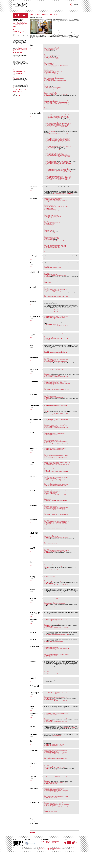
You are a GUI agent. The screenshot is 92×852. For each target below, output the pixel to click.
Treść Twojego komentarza (34, 823)
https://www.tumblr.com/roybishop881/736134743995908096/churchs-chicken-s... (56, 790)
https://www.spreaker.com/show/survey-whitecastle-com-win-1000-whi (54, 240)
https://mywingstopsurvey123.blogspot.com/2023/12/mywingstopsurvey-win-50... (56, 806)
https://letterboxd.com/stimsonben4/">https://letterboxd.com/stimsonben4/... (58, 160)
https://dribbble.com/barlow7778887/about (50, 62)
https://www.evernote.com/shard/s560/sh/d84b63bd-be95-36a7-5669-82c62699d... (56, 97)
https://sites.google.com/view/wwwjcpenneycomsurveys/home (53, 420)
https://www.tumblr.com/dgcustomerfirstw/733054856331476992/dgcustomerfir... (56, 621)
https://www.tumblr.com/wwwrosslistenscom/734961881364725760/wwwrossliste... (56, 648)
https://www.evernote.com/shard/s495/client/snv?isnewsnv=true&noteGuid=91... (56, 427)
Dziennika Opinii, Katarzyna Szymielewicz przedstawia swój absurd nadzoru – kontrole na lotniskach (20, 77)
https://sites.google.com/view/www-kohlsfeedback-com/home (53, 382)
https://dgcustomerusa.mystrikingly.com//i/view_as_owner (52, 440)
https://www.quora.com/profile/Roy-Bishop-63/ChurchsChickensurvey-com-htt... (56, 796)
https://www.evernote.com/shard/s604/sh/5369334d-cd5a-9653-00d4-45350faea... (56, 570)
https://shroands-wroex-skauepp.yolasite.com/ (51, 93)
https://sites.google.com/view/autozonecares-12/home (52, 777)
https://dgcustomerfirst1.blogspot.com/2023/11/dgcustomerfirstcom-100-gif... (55, 624)
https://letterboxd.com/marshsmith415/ (49, 230)
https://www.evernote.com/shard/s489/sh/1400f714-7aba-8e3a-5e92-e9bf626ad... (56, 782)
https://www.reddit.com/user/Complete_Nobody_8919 (52, 47)
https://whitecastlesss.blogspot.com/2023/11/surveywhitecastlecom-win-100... (55, 202)
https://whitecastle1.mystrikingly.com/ (49, 205)
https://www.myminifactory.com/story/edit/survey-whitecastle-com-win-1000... (56, 241)
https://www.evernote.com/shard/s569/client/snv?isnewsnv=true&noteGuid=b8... (56, 441)
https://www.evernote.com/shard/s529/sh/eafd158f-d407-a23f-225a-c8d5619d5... (56, 325)
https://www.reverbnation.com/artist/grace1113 (51, 72)
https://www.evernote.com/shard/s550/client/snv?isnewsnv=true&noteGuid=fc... (56, 376)
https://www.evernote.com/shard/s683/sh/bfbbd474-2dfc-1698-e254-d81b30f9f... (56, 455)
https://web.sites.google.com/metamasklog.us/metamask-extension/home (55, 677)
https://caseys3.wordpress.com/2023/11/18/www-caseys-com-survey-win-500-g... (56, 713)
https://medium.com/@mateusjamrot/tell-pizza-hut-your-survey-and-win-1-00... (56, 495)
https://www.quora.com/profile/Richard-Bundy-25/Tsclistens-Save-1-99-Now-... (56, 281)
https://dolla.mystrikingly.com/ (48, 626)
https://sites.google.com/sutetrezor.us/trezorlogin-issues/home (53, 673)
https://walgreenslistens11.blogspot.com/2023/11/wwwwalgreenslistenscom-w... (56, 566)
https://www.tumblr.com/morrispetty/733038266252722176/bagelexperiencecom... (56, 600)
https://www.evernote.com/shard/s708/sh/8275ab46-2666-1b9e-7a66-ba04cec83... (58, 123)
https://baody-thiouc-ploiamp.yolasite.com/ (50, 580)
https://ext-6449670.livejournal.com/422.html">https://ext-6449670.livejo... (58, 179)
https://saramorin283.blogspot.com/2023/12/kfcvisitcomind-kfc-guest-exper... (55, 753)
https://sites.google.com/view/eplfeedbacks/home (51, 395)
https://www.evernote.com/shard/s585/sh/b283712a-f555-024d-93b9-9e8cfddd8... (56, 584)
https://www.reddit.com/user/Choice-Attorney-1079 (51, 210)
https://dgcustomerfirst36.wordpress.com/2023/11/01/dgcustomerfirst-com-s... (55, 432)
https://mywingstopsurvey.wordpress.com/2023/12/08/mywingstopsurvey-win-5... (56, 802)
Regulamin (22, 9)
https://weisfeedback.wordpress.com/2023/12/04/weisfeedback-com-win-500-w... (56, 692)
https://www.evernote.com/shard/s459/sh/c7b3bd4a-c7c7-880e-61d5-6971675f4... (56, 206)
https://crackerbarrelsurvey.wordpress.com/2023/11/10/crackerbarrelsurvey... (58, 124)
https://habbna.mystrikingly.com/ (49, 105)
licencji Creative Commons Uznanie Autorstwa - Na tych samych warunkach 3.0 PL (50, 848)
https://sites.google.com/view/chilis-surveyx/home (51, 577)
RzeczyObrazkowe (43, 849)
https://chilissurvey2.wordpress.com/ (49, 576)
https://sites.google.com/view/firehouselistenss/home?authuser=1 (53, 370)
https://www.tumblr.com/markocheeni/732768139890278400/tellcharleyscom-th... (56, 521)
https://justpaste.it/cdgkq (47, 499)
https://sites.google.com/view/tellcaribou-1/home (51, 288)
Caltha (48, 849)
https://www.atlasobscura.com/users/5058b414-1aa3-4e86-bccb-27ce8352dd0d (56, 65)
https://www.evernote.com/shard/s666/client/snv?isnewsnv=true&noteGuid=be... (56, 484)
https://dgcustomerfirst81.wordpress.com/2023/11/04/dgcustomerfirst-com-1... (55, 619)
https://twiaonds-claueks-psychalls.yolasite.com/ (51, 696)
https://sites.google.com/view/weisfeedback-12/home (52, 693)
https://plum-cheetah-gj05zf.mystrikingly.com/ (51, 483)
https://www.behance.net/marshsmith (49, 223)
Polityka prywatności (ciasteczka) (55, 842)
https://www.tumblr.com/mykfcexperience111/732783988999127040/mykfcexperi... (56, 102)
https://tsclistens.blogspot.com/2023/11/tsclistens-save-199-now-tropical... (55, 275)
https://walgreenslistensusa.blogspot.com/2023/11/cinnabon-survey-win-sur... (55, 551)
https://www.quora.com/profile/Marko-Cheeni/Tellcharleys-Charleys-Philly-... (55, 528)
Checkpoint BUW (17, 53)
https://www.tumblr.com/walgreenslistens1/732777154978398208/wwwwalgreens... (56, 564)
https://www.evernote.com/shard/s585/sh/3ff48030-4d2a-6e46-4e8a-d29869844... (56, 810)
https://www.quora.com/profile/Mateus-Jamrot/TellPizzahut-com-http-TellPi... (55, 500)
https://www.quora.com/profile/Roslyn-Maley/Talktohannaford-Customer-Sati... (56, 514)
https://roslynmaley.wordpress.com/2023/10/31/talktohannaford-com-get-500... (56, 505)
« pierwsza (30, 815)
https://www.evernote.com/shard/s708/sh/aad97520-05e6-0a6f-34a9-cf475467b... (58, 134)
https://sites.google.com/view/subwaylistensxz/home (52, 765)
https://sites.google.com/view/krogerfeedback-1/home (52, 406)
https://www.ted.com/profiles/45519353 (50, 229)
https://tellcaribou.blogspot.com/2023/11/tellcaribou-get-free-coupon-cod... (55, 291)
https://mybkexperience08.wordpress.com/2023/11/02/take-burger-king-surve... (56, 448)
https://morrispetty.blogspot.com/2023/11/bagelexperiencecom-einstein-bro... (55, 603)
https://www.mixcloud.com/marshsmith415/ (50, 233)
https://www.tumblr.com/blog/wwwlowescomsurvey (51, 318)
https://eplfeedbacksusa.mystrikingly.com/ (50, 399)
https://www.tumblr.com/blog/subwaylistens (50, 766)
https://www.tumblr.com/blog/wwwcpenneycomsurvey (52, 421)
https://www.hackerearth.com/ (48, 74)
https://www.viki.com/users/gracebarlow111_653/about (52, 58)
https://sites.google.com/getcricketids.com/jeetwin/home (52, 267)
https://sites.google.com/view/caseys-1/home (50, 714)
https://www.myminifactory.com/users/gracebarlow (51, 77)
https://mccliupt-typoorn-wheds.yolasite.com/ (50, 602)
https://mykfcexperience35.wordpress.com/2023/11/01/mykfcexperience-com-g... (56, 100)
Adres (31, 48)
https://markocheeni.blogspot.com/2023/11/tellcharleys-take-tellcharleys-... (55, 522)
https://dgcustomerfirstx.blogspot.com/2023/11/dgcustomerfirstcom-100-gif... (55, 436)
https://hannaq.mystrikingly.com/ (49, 510)
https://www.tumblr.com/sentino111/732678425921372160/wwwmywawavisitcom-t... (57, 464)
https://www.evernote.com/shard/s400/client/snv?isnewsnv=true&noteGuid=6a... (56, 400)
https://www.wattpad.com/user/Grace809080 (50, 49)
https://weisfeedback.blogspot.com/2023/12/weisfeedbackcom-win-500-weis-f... (56, 697)
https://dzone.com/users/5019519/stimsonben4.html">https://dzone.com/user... (58, 178)
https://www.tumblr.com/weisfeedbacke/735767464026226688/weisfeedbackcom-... (56, 694)
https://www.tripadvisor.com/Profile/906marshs (51, 211)
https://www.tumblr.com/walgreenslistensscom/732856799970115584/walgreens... (56, 550)
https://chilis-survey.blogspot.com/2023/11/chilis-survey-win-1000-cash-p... (55, 581)
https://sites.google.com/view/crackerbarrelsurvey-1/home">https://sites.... (57, 125)
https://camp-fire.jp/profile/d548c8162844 (50, 244)
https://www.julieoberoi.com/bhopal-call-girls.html (71, 727)
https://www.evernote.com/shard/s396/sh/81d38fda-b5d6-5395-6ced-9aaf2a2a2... (56, 721)
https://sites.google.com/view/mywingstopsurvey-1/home (52, 803)
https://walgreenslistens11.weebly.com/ (50, 571)
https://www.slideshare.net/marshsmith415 (50, 217)
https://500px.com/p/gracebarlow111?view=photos (51, 73)
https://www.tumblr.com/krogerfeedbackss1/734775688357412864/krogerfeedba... (56, 407)
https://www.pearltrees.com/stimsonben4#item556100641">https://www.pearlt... (58, 176)
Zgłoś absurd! (20, 15)
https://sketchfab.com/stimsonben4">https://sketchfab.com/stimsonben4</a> (58, 162)
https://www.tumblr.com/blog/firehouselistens (51, 371)
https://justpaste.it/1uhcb (47, 295)
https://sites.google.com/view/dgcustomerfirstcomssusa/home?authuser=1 (55, 433)
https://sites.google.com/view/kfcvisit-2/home (51, 751)
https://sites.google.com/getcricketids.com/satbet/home (52, 311)
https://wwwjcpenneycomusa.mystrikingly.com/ (51, 426)
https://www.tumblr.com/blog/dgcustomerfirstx (51, 434)
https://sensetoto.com (55, 687)
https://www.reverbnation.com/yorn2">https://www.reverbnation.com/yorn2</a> (58, 164)
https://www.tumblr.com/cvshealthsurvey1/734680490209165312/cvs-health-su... (56, 336)
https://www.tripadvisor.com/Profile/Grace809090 (51, 48)
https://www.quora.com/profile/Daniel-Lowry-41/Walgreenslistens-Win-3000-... (56, 557)
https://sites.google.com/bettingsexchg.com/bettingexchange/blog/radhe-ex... (55, 352)
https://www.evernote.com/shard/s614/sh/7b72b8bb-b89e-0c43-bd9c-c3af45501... (56, 413)
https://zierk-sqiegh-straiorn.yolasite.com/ (50, 493)
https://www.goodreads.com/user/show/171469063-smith (52, 216)
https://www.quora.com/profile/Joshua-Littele (50, 543)
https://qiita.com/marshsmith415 (48, 225)
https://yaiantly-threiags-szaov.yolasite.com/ (50, 274)
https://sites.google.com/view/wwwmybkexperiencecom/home (53, 449)
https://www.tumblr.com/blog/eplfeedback (50, 396)
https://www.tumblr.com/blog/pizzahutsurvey (50, 492)
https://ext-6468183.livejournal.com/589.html (50, 811)
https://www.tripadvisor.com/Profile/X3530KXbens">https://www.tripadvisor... (58, 140)
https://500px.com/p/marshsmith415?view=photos (51, 238)
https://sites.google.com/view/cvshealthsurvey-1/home (52, 334)
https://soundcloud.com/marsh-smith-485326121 (51, 215)
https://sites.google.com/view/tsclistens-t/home (51, 273)
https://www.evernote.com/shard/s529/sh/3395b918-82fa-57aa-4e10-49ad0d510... (56, 654)
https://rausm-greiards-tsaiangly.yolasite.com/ (50, 478)
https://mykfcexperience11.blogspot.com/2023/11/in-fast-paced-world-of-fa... (55, 103)
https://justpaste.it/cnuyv (47, 542)
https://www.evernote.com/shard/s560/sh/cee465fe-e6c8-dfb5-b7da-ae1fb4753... (56, 107)
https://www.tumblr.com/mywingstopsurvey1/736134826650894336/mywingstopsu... (57, 804)
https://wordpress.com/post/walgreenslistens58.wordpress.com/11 (54, 561)
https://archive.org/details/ (48, 56)
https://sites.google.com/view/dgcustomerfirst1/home (52, 620)
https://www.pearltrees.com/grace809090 (50, 81)
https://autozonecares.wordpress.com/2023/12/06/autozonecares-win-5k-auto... (56, 776)
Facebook (76, 842)
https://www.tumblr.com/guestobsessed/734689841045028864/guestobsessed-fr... (56, 359)
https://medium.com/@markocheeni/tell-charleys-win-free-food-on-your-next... (56, 523)
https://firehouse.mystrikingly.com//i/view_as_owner (52, 375)
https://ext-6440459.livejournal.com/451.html (50, 85)
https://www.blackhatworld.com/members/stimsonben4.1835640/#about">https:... (58, 177)
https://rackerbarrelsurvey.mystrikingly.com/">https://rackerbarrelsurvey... (57, 122)
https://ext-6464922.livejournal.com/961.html (50, 701)
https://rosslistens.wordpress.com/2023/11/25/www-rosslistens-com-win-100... (56, 646)
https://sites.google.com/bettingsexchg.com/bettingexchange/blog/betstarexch (55, 351)
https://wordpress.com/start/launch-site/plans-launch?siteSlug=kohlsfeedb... (55, 381)
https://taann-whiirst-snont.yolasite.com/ (50, 384)
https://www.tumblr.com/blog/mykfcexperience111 (51, 92)
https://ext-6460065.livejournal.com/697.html (50, 655)
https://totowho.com (47, 614)
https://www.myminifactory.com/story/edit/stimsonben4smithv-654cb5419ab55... (58, 171)
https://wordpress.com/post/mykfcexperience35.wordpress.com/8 (53, 89)
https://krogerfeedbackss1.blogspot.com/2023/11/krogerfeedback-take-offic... (55, 410)
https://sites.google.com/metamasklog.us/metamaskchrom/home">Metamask (57, 634)
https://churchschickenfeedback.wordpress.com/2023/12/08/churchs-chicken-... (56, 788)
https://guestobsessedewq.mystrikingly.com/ (50, 363)
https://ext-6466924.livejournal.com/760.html (50, 783)
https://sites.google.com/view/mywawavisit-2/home (51, 463)
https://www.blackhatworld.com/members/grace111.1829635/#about (54, 82)
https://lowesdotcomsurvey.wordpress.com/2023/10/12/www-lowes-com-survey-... (56, 316)
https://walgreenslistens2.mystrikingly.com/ (50, 553)
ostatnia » (49, 815)
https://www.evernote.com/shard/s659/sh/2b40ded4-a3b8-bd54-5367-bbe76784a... (56, 700)
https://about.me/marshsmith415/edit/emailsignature (51, 237)
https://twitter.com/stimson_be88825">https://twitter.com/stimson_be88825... (58, 137)
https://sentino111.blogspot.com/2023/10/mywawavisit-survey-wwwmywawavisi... (56, 465)
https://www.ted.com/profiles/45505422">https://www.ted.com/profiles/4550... (58, 157)
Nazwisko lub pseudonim (34, 821)
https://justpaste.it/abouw (47, 795)
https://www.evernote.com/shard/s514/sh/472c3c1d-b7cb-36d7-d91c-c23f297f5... (56, 469)
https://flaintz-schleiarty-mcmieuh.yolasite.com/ (51, 422)
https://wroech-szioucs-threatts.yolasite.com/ (50, 319)
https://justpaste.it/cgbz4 (47, 757)
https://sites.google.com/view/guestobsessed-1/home (52, 358)
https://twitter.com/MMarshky (48, 208)
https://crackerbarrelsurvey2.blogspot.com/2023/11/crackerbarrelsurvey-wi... (58, 117)
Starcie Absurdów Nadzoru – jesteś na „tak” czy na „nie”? (20, 24)
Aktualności (27, 9)
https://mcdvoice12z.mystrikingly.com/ (50, 539)
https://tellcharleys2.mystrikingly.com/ (49, 524)
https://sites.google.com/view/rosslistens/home (51, 647)
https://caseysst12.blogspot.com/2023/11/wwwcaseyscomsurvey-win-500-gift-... (56, 718)
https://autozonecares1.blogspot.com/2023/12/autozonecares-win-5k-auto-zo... (55, 780)
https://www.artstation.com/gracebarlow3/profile (51, 88)
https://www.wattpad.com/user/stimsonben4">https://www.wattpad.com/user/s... (58, 141)
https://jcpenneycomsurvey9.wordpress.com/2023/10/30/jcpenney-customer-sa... (56, 419)
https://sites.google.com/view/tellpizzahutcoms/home (52, 491)
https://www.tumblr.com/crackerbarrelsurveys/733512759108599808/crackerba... (58, 115)
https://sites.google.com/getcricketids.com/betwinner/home (53, 309)
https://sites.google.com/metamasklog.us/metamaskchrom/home (53, 641)
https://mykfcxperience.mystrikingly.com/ (50, 96)
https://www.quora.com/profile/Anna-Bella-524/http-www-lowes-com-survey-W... (56, 327)
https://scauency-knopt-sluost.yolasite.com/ (50, 716)
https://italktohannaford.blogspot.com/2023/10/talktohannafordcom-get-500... (55, 508)
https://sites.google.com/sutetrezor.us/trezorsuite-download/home (53, 745)
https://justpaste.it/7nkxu (47, 656)
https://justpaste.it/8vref (47, 470)
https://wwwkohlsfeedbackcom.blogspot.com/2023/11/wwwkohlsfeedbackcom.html (56, 385)
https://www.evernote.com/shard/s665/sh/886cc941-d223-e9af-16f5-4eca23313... (56, 607)
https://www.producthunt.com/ (51, 161)
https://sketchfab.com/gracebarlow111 (49, 70)
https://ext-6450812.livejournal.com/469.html (50, 248)
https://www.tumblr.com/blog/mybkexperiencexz (51, 450)
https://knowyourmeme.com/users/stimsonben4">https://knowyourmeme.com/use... (59, 149)
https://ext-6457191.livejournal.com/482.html (50, 326)
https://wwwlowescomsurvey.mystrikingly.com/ (51, 324)
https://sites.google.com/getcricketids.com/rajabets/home (52, 266)
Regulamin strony (48, 842)
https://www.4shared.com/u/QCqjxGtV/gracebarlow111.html (53, 71)
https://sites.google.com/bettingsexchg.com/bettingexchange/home (54, 348)
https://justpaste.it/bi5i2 (47, 282)
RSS (65, 842)
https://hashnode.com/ (47, 86)
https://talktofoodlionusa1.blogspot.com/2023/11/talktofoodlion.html (54, 479)
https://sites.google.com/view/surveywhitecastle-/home (52, 199)
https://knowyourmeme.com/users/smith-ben (50, 221)
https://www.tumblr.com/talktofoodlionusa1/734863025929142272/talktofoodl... (56, 477)
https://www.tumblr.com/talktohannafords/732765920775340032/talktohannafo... (56, 507)
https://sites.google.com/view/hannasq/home (50, 506)
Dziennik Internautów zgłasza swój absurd (18, 32)
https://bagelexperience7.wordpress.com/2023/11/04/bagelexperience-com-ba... (56, 598)
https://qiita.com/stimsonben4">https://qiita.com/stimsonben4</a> (56, 154)
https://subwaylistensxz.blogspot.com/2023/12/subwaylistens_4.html (54, 767)
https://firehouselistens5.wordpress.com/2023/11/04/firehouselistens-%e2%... (55, 369)
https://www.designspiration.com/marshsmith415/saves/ (52, 251)
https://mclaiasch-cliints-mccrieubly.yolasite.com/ (51, 290)
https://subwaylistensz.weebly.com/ (49, 770)
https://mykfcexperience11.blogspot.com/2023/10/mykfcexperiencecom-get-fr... (56, 94)
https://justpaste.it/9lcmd (47, 340)
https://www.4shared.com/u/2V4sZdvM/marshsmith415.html (53, 234)
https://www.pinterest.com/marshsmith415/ (50, 209)
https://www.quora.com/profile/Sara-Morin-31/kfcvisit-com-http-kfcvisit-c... (55, 758)
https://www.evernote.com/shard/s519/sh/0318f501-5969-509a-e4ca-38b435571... (56, 554)
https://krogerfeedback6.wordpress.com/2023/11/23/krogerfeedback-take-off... (55, 405)
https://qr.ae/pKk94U (47, 339)
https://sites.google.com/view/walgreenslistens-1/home (52, 549)
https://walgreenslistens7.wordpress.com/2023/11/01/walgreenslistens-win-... (55, 547)
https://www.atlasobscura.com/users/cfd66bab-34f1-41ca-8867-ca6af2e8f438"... (58, 156)
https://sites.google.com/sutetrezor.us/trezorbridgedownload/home (54, 671)
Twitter (73, 842)
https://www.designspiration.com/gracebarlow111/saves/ (52, 87)
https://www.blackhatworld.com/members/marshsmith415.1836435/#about (55, 246)
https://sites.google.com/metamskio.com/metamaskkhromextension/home (55, 708)
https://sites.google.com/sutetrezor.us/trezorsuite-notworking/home (54, 744)
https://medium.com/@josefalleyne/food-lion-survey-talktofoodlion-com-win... (56, 480)
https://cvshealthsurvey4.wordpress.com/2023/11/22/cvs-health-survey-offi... (55, 333)
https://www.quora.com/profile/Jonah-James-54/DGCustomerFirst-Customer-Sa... (56, 443)
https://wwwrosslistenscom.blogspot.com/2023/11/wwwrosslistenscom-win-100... (56, 650)
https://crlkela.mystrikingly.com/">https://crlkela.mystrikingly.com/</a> (57, 133)
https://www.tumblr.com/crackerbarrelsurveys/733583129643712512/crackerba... (58, 126)
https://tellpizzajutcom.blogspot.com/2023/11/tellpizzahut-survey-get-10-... (55, 494)
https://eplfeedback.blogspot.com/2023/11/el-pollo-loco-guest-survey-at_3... (55, 397)
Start (14, 9)
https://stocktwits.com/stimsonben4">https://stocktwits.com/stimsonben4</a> (58, 155)
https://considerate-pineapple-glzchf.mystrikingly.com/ (52, 769)
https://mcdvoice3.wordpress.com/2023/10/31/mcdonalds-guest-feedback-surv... (56, 532)
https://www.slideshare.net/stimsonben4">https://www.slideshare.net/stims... (58, 145)
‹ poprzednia (32, 815)
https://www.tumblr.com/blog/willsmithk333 (50, 535)
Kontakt (42, 841)
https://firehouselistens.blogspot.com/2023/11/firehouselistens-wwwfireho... (55, 373)
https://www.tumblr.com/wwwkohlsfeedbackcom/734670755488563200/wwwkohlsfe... (57, 383)
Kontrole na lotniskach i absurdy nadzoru (19, 72)
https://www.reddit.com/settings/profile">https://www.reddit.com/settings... (58, 139)
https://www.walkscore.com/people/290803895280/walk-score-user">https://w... (58, 172)
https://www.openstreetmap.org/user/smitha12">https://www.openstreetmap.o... (58, 165)
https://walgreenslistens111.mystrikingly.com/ (51, 569)
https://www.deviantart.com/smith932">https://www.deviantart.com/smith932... (58, 146)
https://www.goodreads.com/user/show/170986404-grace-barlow (53, 52)
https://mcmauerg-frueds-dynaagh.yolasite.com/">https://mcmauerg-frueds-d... (58, 116)
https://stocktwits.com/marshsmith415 (49, 226)
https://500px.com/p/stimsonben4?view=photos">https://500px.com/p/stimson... (58, 168)
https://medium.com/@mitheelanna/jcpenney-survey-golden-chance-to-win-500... (56, 425)
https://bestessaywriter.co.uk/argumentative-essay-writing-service (63, 193)
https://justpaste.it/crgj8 (47, 442)
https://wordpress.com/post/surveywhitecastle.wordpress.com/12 (53, 198)
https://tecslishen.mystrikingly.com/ (49, 277)
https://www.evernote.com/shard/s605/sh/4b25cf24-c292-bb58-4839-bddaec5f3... (56, 525)
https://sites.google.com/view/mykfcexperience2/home (52, 101)
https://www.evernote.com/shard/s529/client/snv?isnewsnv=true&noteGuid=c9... (56, 388)
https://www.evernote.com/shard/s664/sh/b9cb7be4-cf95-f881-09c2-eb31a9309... (56, 627)
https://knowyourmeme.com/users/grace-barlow (51, 57)
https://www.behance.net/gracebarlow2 (49, 59)
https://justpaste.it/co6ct (47, 513)
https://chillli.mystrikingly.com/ (48, 583)
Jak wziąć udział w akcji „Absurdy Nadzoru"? (19, 90)
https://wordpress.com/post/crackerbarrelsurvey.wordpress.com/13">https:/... (58, 112)
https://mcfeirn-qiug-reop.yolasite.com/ (50, 649)
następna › (47, 815)
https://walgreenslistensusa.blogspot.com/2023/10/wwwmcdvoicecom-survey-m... (56, 537)
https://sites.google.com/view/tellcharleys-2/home (51, 520)
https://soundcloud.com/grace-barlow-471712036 (51, 51)
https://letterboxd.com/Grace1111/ (49, 67)
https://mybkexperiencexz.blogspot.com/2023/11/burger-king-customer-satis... (55, 451)
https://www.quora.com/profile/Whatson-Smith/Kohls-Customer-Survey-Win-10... (56, 389)
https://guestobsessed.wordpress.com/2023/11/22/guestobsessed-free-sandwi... (55, 356)
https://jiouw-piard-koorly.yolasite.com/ (50, 360)
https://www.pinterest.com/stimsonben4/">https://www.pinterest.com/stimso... (58, 138)
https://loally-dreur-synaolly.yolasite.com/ (50, 805)
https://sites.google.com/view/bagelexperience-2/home (52, 599)
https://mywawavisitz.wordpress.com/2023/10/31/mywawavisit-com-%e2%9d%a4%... (57, 462)
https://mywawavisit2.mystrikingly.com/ (50, 468)
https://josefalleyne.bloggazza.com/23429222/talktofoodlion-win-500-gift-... (55, 485)
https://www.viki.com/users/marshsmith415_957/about (52, 222)
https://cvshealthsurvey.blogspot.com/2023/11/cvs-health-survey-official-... (55, 337)
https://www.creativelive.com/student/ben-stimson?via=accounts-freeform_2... (58, 175)
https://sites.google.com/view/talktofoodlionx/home (51, 476)
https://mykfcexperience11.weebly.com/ (50, 108)
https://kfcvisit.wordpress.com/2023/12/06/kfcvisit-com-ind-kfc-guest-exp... (55, 750)
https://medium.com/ (47, 50)
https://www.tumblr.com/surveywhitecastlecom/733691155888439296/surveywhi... (56, 200)
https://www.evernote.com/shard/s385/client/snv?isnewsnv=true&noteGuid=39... (56, 498)
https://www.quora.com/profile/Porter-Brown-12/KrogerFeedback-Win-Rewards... (56, 414)
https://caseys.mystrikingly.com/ (48, 720)
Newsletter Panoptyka (67, 841)
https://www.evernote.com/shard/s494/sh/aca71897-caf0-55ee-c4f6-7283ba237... (56, 278)
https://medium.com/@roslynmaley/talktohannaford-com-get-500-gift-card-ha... (56, 509)
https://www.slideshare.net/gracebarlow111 (50, 54)
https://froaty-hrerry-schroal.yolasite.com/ (50, 435)
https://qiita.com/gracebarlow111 (49, 63)
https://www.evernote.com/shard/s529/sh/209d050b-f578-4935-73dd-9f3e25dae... (56, 338)
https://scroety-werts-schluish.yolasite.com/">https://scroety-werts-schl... (57, 127)
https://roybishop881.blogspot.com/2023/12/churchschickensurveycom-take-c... (56, 791)
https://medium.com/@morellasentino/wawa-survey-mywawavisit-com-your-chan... (56, 466)
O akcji (17, 9)
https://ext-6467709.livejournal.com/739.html (50, 797)
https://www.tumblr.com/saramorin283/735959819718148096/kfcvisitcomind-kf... (56, 752)
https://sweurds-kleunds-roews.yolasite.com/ (50, 201)
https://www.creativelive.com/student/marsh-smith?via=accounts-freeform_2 (55, 245)
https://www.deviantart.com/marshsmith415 (50, 218)
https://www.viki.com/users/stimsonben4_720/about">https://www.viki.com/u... (58, 150)
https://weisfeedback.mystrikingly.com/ (50, 699)
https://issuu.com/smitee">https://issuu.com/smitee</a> (54, 153)
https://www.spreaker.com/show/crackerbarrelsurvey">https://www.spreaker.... (58, 170)
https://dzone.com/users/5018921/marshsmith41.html (52, 247)
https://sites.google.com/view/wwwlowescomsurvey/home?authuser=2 (54, 317)
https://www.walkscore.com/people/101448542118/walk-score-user (54, 78)
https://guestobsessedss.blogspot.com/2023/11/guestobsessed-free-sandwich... (55, 361)
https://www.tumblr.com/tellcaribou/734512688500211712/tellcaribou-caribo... (56, 289)
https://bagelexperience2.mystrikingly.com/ (50, 606)
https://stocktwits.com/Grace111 (48, 64)
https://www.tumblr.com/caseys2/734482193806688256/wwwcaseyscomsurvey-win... (57, 715)
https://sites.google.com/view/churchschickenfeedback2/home (53, 789)
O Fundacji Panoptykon (35, 9)
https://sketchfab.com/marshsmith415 (49, 232)
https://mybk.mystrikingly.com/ (48, 454)
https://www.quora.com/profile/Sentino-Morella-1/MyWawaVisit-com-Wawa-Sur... (56, 471)
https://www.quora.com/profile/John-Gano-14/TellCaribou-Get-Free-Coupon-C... (56, 296)
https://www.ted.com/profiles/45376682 (50, 66)
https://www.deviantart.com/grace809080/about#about (52, 55)
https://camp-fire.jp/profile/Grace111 (49, 79)
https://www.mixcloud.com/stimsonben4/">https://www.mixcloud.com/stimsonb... (59, 163)
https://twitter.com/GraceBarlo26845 (49, 44)
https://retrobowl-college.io (57, 735)
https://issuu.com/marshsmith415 (49, 224)
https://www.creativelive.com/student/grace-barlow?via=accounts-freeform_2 (55, 80)
